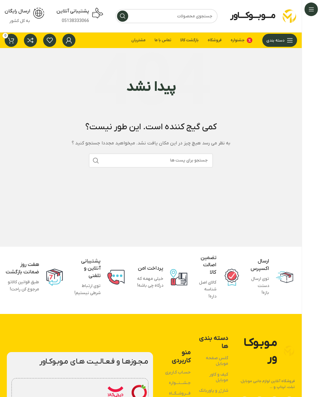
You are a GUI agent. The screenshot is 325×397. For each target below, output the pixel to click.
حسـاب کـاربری (178, 372)
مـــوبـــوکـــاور (252, 15)
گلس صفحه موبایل (217, 361)
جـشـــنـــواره (180, 383)
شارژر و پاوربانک (213, 391)
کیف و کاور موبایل (218, 377)
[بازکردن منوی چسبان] (279, 40)
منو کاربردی (181, 357)
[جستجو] (166, 16)
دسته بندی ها (213, 342)
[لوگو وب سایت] (289, 16)
